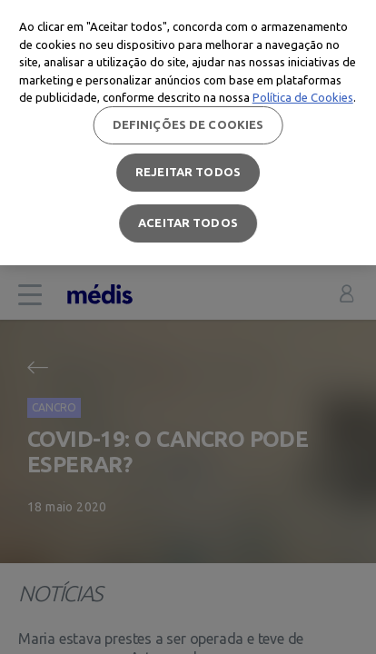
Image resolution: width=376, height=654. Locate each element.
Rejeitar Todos (188, 171)
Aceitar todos (188, 222)
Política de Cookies (302, 97)
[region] (188, 132)
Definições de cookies (188, 124)
